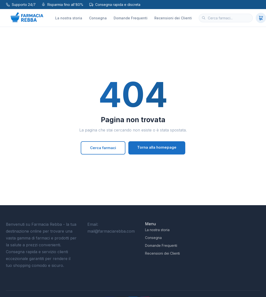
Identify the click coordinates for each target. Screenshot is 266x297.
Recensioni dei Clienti (173, 18)
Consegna (98, 18)
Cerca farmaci (103, 147)
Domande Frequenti (130, 18)
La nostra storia (68, 18)
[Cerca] (204, 18)
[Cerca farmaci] (226, 18)
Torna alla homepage (156, 147)
